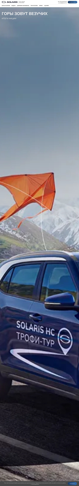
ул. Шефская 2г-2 (63, 2)
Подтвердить (72, 483)
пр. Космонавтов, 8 (62, 1)
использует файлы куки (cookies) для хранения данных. (22, 483)
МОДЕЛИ (13, 5)
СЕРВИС (41, 5)
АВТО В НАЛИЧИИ (6, 5)
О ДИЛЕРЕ (46, 5)
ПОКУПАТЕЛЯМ (34, 5)
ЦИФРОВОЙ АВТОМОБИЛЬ (23, 5)
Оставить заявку (72, 2)
